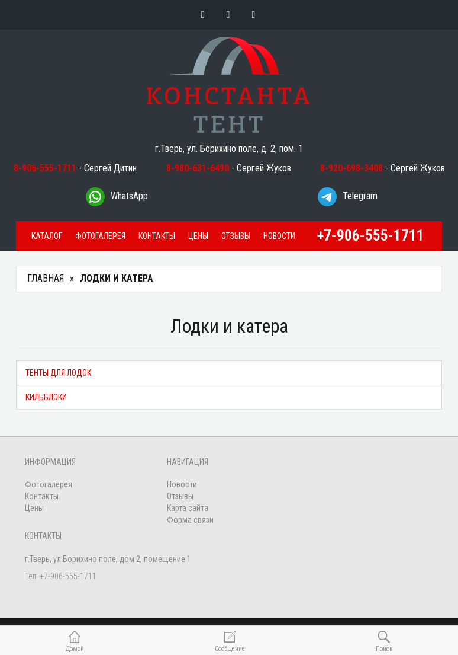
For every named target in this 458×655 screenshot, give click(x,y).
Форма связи (190, 520)
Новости (279, 236)
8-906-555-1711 (45, 168)
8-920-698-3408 (351, 168)
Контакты (156, 236)
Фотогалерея (100, 236)
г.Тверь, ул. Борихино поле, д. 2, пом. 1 (229, 148)
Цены (198, 236)
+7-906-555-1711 (370, 235)
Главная (45, 278)
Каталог (46, 236)
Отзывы (235, 236)
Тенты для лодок (58, 373)
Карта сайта (187, 508)
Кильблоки (46, 397)
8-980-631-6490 (197, 168)
